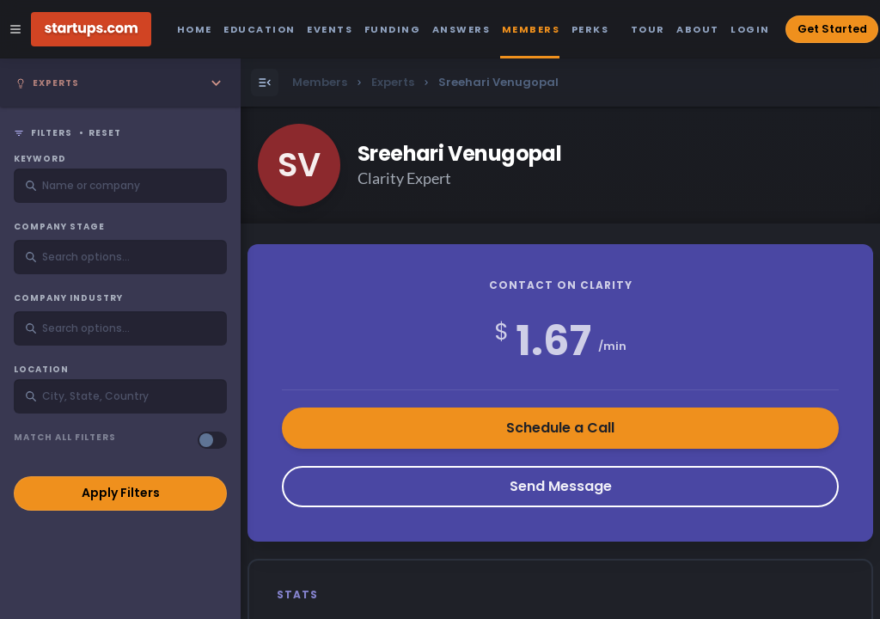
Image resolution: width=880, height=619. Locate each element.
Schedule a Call (560, 428)
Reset (105, 133)
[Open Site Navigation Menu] (15, 29)
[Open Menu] (264, 82)
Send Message (561, 486)
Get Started (832, 28)
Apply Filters (121, 492)
